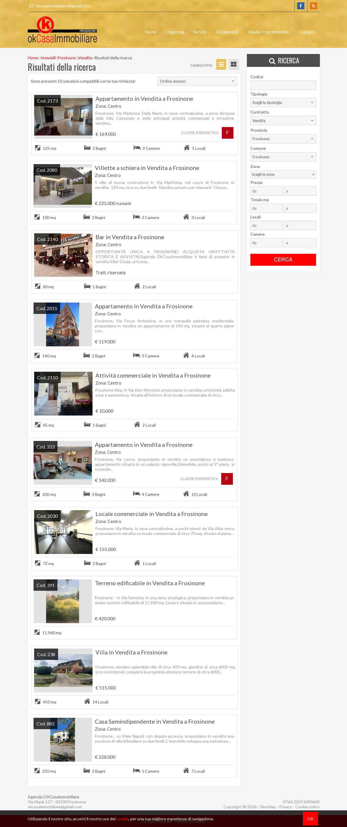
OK (310, 818)
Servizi (199, 31)
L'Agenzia (175, 31)
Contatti (307, 31)
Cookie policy (307, 806)
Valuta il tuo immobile (268, 31)
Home (150, 31)
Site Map (268, 806)
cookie (122, 818)
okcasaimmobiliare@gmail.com (59, 5)
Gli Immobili (227, 31)
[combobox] (197, 81)
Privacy (285, 806)
